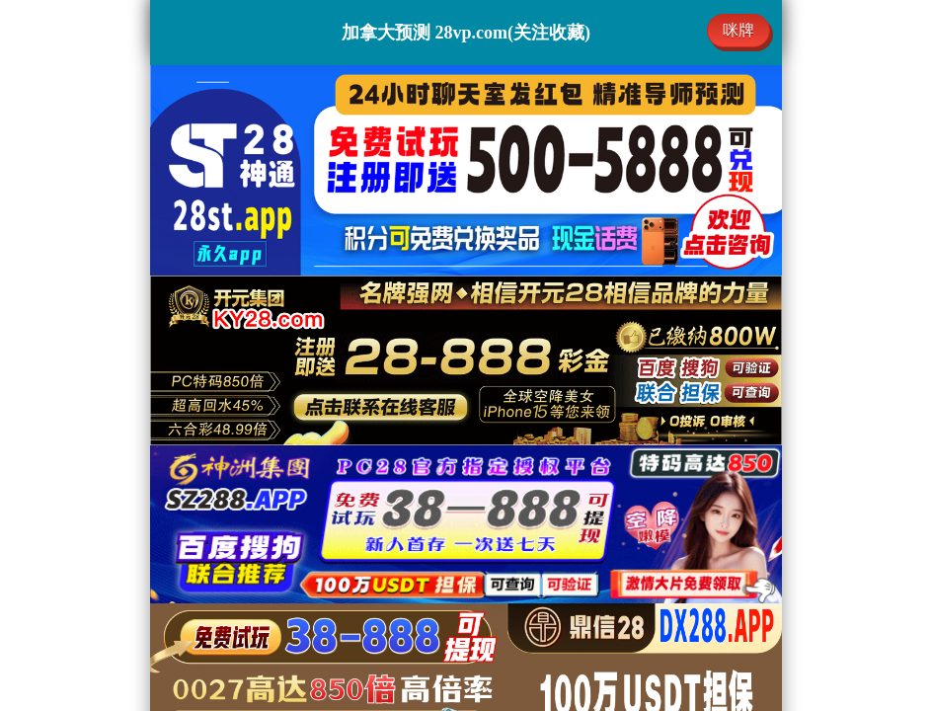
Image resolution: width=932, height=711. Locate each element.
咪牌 (738, 30)
